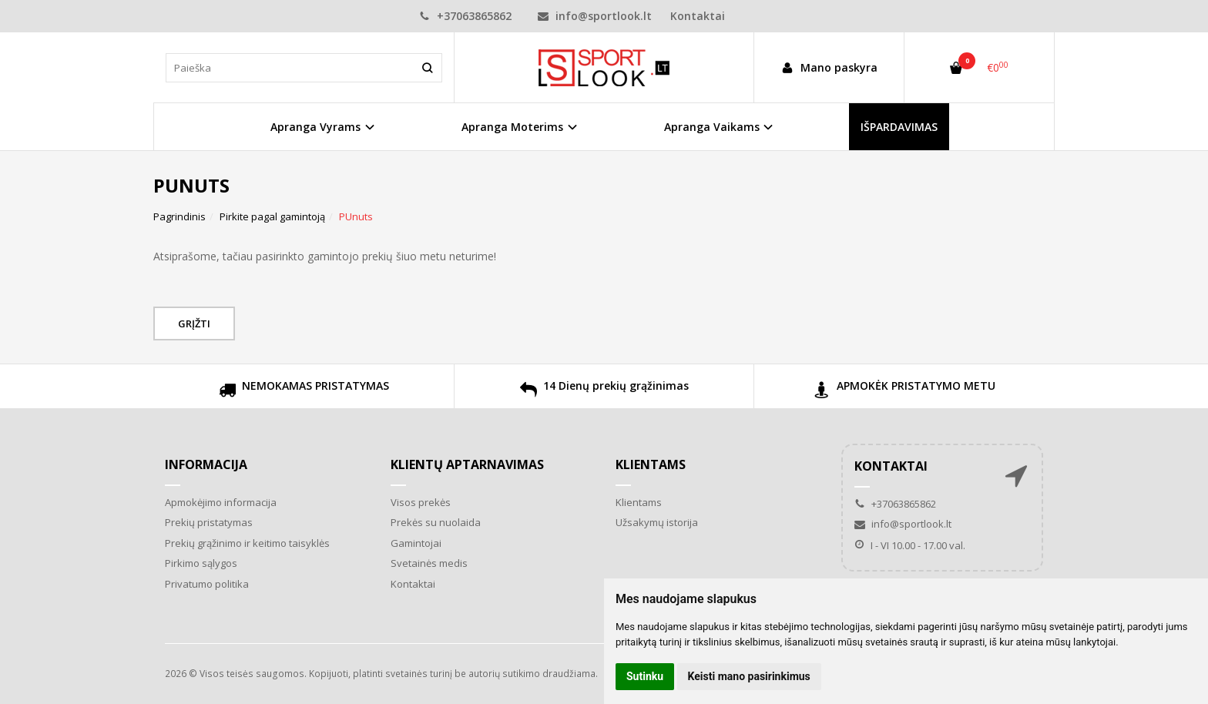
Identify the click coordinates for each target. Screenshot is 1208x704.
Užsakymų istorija (657, 522)
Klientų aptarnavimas (467, 464)
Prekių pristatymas (209, 522)
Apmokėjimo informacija (221, 502)
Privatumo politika (207, 584)
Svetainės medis (429, 563)
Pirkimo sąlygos (201, 563)
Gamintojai (416, 543)
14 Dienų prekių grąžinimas (604, 391)
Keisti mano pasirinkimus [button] (749, 676)
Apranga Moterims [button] (512, 126)
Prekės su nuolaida (436, 522)
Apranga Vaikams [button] (712, 126)
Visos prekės (421, 502)
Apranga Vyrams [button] (315, 126)
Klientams (651, 464)
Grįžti (194, 323)
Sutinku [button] (644, 676)
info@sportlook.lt (595, 15)
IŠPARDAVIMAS (899, 126)
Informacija (206, 464)
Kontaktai (697, 15)
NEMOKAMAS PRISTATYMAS (304, 391)
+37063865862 (465, 15)
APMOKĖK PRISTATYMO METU (904, 391)
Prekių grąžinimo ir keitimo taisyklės (247, 543)
